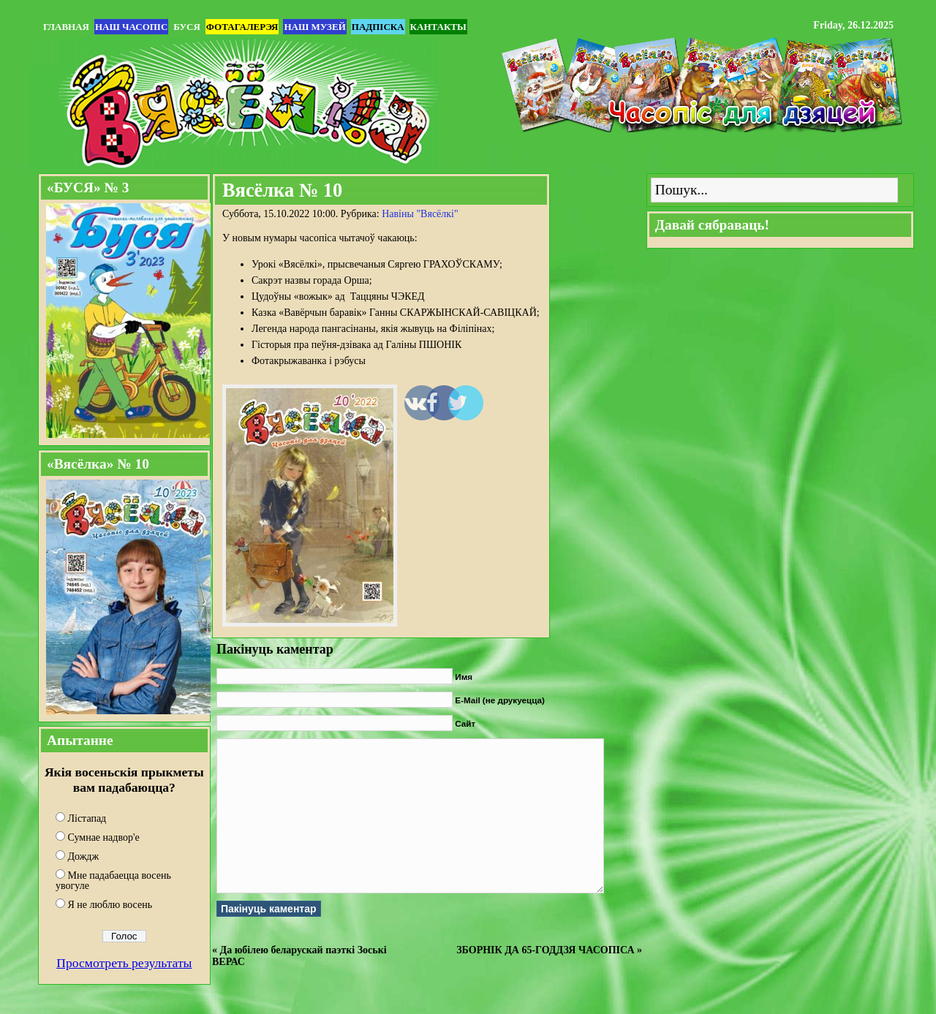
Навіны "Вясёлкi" (420, 213)
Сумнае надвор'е (104, 837)
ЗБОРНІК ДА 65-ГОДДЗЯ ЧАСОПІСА (545, 950)
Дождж (83, 856)
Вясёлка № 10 (282, 190)
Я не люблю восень (110, 904)
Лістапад (87, 818)
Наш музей (314, 26)
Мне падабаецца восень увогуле (113, 880)
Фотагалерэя (242, 26)
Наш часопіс (131, 26)
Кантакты (438, 26)
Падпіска (378, 26)
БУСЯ (186, 26)
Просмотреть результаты (124, 963)
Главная (66, 26)
